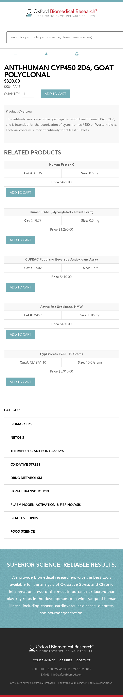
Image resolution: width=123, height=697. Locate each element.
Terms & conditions (101, 683)
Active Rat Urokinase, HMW (61, 307)
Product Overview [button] (19, 111)
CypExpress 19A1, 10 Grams (61, 354)
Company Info (44, 660)
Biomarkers (21, 424)
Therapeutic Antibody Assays (37, 451)
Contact (83, 660)
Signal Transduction (30, 491)
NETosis (17, 437)
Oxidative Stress (25, 464)
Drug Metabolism (26, 478)
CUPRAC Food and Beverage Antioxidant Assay (61, 259)
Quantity (12, 94)
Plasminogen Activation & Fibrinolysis (46, 505)
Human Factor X (61, 165)
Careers (65, 660)
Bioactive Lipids (24, 518)
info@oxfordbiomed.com (66, 674)
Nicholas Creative (76, 683)
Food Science (23, 531)
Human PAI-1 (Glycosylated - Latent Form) (61, 212)
